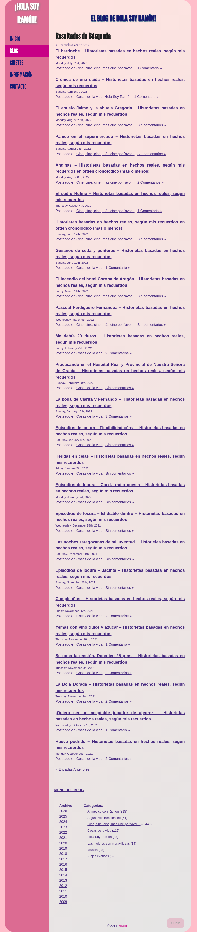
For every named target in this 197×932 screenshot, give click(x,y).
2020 (63, 843)
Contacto (18, 86)
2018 (63, 854)
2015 (63, 870)
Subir (175, 923)
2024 (63, 822)
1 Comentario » (149, 68)
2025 (63, 816)
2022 (63, 832)
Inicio (15, 38)
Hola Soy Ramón (117, 97)
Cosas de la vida (89, 97)
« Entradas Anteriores (73, 45)
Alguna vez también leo (104, 818)
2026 (63, 811)
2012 (63, 886)
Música (92, 850)
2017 (63, 859)
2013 (63, 880)
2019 (63, 848)
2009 (63, 902)
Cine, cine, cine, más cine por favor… (113, 824)
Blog (14, 50)
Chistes (16, 62)
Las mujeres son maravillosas (108, 843)
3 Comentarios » (118, 416)
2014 (63, 875)
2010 (63, 896)
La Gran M (122, 926)
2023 (63, 827)
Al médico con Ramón (103, 811)
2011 (63, 891)
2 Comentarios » (150, 182)
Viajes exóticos (98, 856)
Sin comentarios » (151, 125)
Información (21, 74)
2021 (63, 838)
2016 (63, 864)
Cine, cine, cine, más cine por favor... (105, 68)
